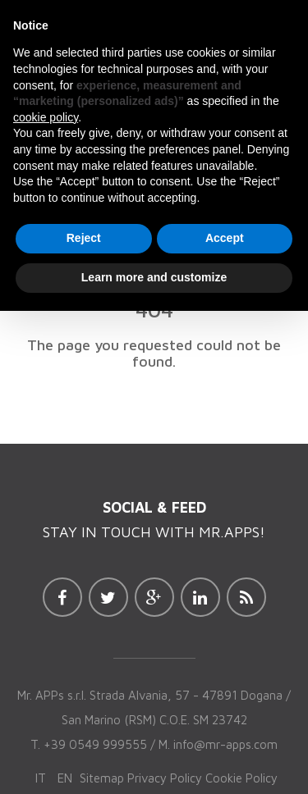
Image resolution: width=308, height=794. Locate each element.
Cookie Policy (241, 778)
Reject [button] (84, 237)
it (40, 778)
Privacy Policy (164, 778)
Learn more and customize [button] (154, 277)
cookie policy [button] (45, 117)
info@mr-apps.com (225, 744)
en (64, 778)
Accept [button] (224, 237)
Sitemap (102, 778)
